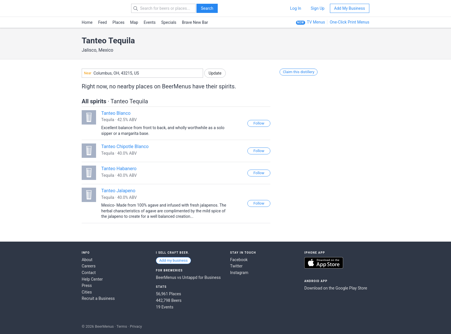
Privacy (136, 326)
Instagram (239, 272)
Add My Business (349, 8)
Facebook (239, 259)
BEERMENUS (102, 8)
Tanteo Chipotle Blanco (125, 146)
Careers (88, 266)
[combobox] (142, 73)
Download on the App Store (323, 263)
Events (150, 22)
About (87, 259)
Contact (89, 272)
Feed (102, 22)
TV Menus (316, 22)
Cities (87, 292)
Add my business (173, 260)
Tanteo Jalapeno (118, 190)
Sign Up (317, 8)
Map (134, 22)
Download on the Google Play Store (335, 288)
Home (87, 22)
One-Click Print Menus (349, 22)
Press (87, 285)
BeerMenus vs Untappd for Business (188, 277)
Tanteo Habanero (119, 168)
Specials (168, 22)
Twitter (236, 266)
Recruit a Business (98, 298)
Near (87, 73)
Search (207, 8)
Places (118, 22)
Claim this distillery (298, 72)
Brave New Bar (195, 22)
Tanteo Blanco (116, 113)
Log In (295, 8)
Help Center (92, 279)
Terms (121, 326)
